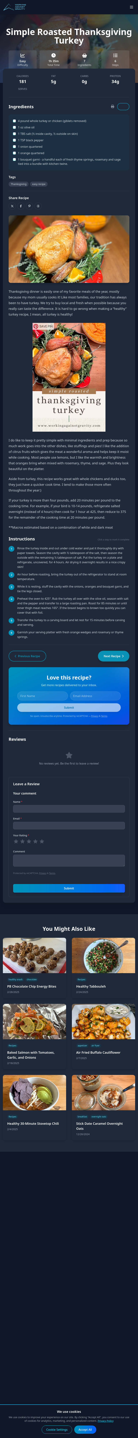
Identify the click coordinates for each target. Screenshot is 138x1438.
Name (17, 801)
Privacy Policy (105, 1420)
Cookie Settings (57, 1430)
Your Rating (21, 835)
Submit (69, 888)
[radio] (16, 841)
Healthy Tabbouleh (91, 986)
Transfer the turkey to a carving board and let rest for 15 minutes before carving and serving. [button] (71, 622)
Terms (104, 716)
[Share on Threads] (38, 206)
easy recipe (38, 184)
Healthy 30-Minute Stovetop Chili (33, 1123)
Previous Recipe (27, 656)
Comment (19, 851)
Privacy (94, 716)
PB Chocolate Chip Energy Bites (31, 986)
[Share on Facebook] (20, 206)
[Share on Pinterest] (29, 206)
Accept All (85, 1430)
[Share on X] (12, 206)
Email (17, 818)
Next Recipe (114, 656)
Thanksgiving (18, 184)
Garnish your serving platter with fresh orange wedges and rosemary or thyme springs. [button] (70, 634)
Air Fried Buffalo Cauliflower (98, 1052)
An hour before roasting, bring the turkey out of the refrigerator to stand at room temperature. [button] (72, 576)
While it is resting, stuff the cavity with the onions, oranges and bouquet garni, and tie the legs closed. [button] (72, 589)
